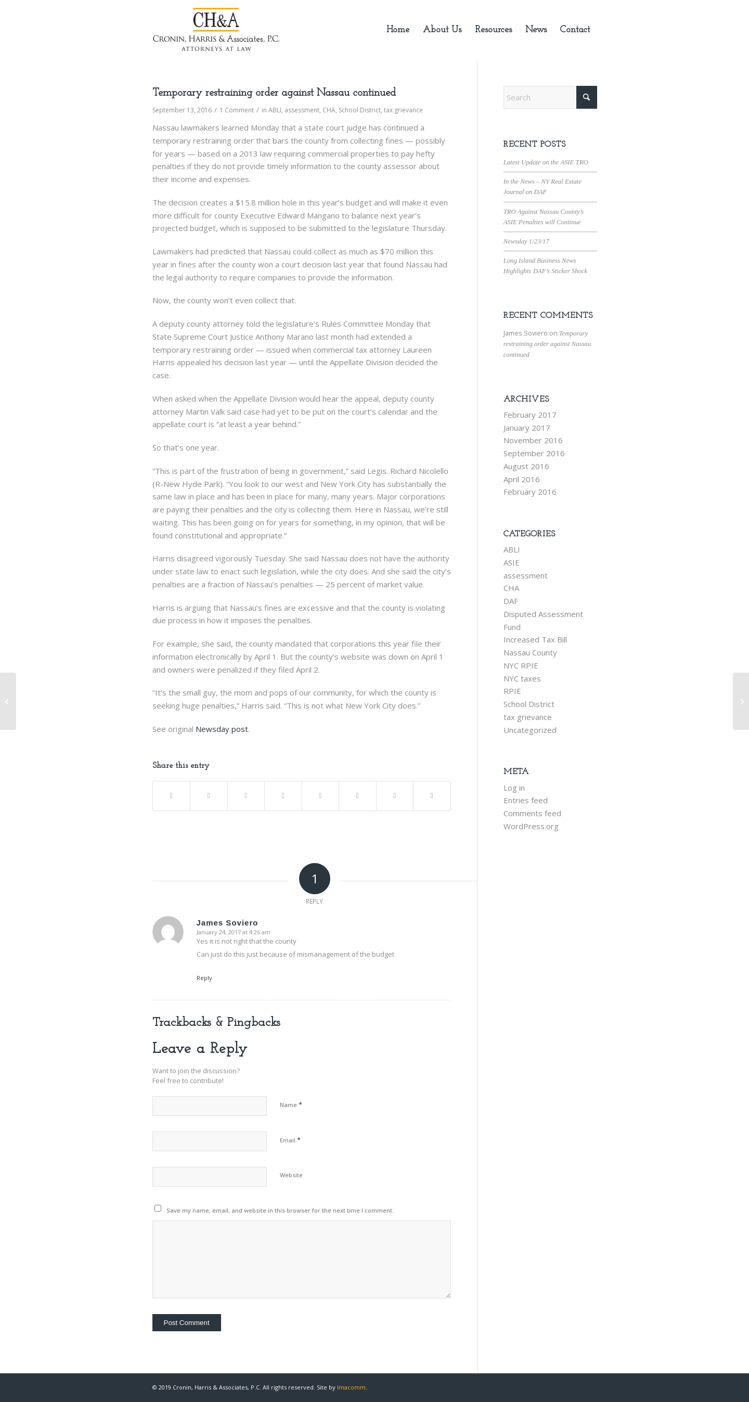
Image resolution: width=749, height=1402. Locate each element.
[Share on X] (208, 796)
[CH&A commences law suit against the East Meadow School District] (8, 701)
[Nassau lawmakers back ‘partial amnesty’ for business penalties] (741, 701)
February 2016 (530, 491)
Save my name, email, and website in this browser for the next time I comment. (280, 1210)
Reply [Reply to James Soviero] (204, 978)
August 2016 (526, 466)
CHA (328, 110)
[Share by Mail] (432, 796)
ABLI (274, 110)
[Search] (550, 97)
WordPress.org (531, 826)
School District (360, 110)
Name (291, 1104)
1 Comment (236, 110)
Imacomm (351, 1387)
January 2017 (526, 427)
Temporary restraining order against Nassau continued (547, 344)
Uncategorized (530, 730)
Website (291, 1175)
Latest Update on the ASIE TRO (545, 162)
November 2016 (533, 440)
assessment (302, 110)
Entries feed (525, 800)
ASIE (511, 562)
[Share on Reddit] (395, 796)
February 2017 (530, 414)
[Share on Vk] (357, 796)
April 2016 (521, 479)
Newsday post (222, 729)
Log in (514, 787)
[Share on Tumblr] (320, 796)
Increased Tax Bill (535, 639)
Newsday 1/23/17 (526, 241)
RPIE (512, 691)
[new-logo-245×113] (216, 30)
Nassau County (530, 652)
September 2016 (534, 453)
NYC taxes (522, 678)
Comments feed (532, 813)
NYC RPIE (520, 665)
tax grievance (403, 110)
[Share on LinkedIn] (283, 796)
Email (290, 1139)
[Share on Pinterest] (246, 796)
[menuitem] (398, 30)
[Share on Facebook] (171, 796)
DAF (510, 601)
